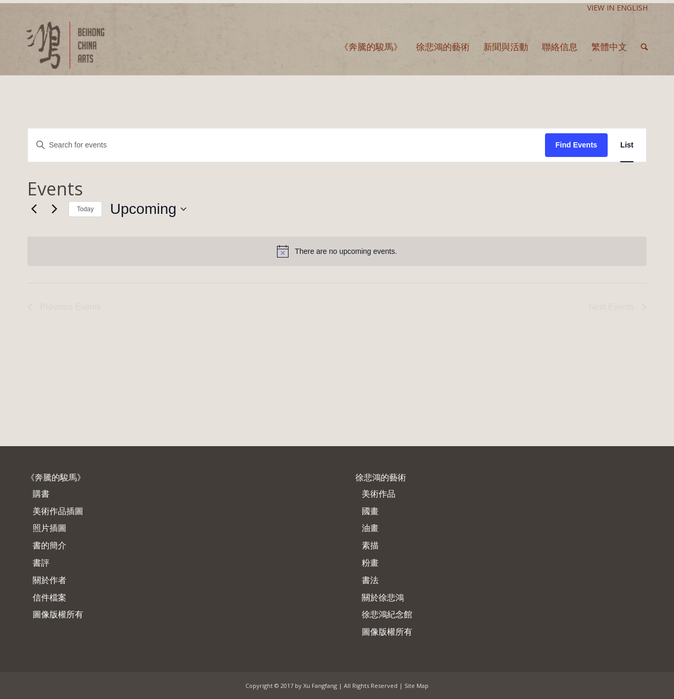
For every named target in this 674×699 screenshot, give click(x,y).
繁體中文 (609, 47)
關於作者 (49, 580)
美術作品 (378, 493)
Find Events (576, 145)
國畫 (370, 511)
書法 (370, 580)
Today (85, 209)
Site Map (416, 686)
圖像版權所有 (58, 614)
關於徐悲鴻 (383, 597)
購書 (41, 493)
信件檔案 (49, 597)
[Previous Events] (33, 209)
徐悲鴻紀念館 (387, 614)
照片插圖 (49, 528)
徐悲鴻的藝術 (380, 477)
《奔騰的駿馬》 (55, 477)
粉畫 (370, 562)
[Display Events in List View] (626, 145)
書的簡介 (49, 545)
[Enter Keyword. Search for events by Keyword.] (286, 145)
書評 (41, 562)
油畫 (370, 528)
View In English (617, 8)
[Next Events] (54, 209)
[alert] (337, 251)
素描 (370, 545)
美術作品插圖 (58, 511)
